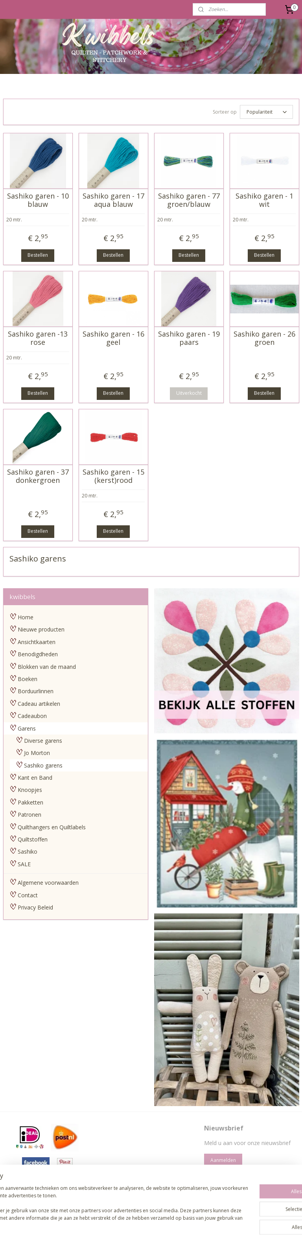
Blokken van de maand (47, 665)
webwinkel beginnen (162, 1225)
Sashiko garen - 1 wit (264, 198)
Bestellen (38, 253)
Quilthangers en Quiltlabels (52, 826)
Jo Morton (37, 751)
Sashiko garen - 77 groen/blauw (189, 198)
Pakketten (30, 801)
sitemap (115, 1225)
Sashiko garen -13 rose (38, 336)
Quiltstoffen (33, 838)
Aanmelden (223, 1159)
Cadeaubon (32, 714)
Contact (28, 894)
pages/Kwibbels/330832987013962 (150, 1187)
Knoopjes (30, 788)
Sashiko (27, 850)
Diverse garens (43, 739)
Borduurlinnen (35, 690)
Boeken (27, 677)
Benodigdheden (38, 653)
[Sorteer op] (266, 111)
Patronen (29, 813)
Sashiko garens (43, 764)
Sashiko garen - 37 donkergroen (38, 474)
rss (132, 1225)
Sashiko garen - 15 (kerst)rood (113, 474)
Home (25, 616)
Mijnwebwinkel (231, 1225)
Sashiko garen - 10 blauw (38, 198)
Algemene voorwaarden (48, 881)
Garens (27, 727)
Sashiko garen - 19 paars (189, 336)
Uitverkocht (189, 391)
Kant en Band (35, 776)
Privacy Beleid (35, 906)
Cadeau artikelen (39, 702)
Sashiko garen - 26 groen (264, 336)
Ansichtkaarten (36, 640)
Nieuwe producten (41, 628)
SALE (24, 863)
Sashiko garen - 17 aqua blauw (113, 198)
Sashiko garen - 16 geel (113, 336)
